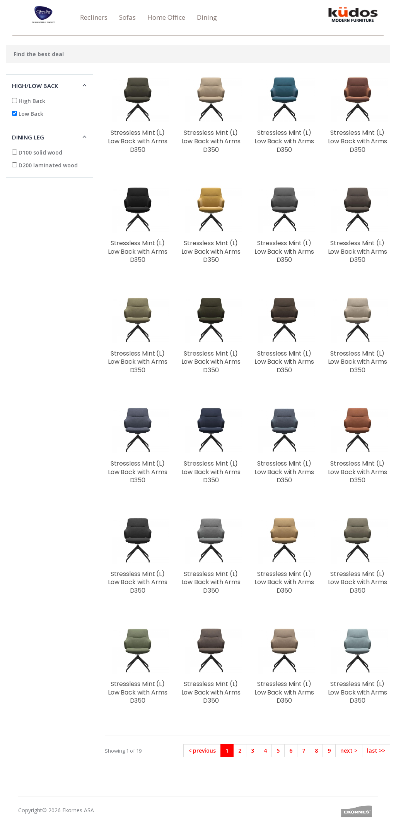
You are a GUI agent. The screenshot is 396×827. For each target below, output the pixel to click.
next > (348, 750)
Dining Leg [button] (28, 137)
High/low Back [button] (35, 85)
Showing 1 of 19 (123, 750)
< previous (202, 750)
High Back (28, 101)
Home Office (166, 17)
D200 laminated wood (45, 165)
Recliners (94, 17)
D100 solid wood (37, 152)
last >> (376, 750)
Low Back (27, 113)
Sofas (127, 17)
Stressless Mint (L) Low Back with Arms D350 (137, 141)
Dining (207, 17)
